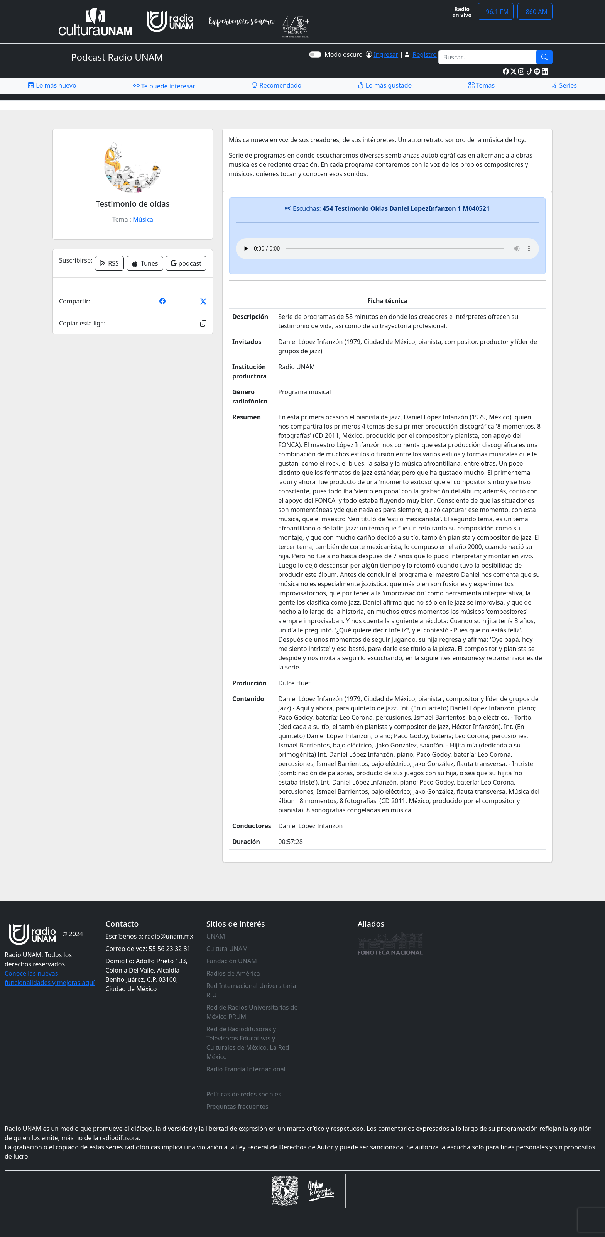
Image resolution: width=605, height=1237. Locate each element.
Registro (424, 54)
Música (143, 219)
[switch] (315, 54)
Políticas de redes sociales (243, 1094)
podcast (186, 263)
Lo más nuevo (52, 85)
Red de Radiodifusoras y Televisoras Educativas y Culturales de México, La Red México (247, 1043)
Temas (481, 85)
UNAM (215, 936)
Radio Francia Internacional (246, 1069)
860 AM (535, 11)
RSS (109, 263)
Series (563, 85)
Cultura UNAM (227, 948)
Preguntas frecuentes (237, 1106)
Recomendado (276, 85)
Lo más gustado (385, 85)
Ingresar (385, 54)
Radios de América (233, 973)
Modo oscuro (345, 54)
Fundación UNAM (231, 961)
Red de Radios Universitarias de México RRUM (252, 1012)
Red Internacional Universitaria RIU (251, 990)
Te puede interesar (164, 85)
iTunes (145, 263)
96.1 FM (496, 11)
